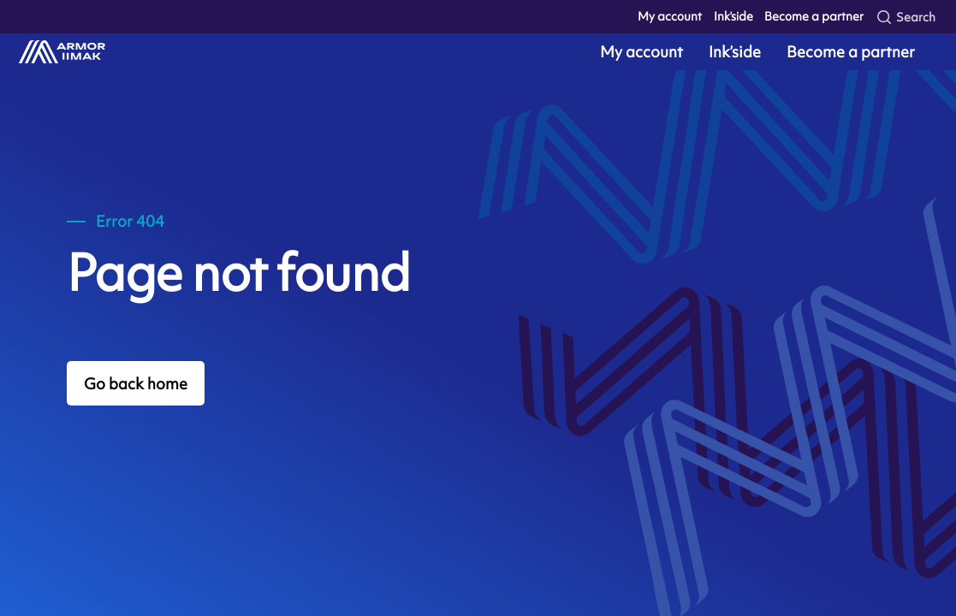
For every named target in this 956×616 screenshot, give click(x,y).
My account (670, 16)
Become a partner (814, 16)
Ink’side (733, 16)
